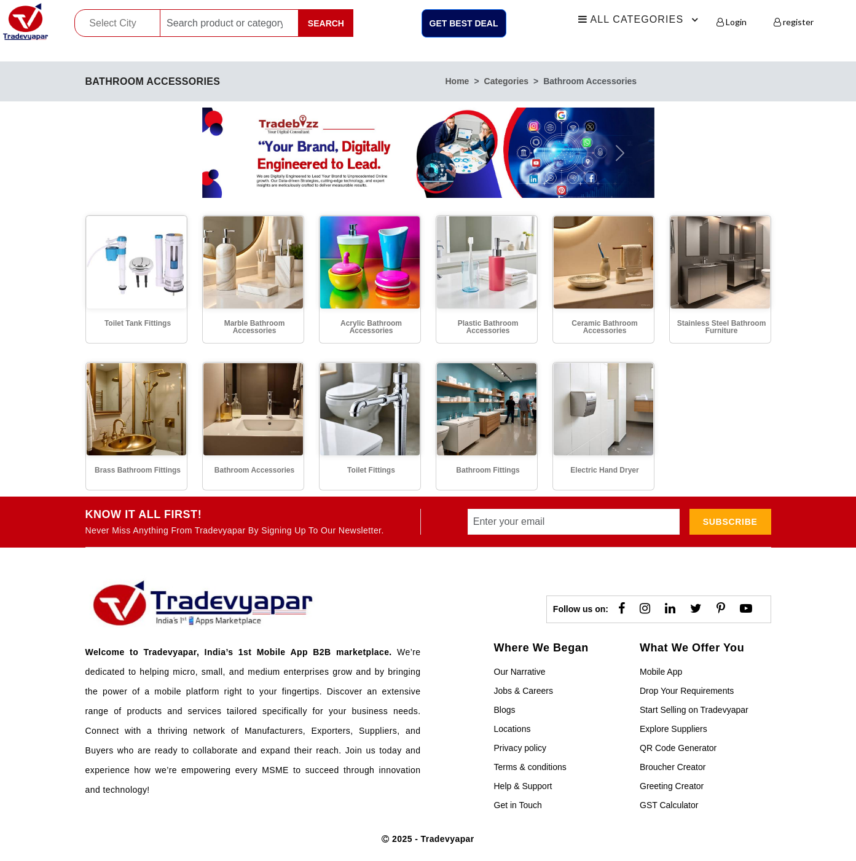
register (794, 22)
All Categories (640, 19)
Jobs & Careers (523, 691)
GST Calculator (669, 805)
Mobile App (661, 672)
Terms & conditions (530, 767)
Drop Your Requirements (687, 691)
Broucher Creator (672, 767)
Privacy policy (520, 748)
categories (506, 81)
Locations (512, 729)
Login (732, 22)
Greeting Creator (672, 786)
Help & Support (523, 786)
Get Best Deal (464, 23)
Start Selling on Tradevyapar (694, 710)
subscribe (730, 522)
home (457, 81)
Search (326, 23)
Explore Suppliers (673, 729)
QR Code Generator (678, 748)
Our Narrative (520, 672)
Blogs (505, 710)
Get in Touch (518, 805)
